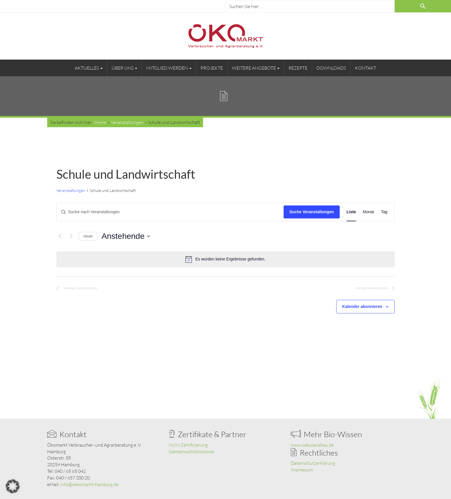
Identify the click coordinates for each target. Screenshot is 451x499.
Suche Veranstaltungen (311, 211)
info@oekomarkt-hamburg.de (89, 484)
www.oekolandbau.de (312, 445)
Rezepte (297, 68)
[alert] (225, 259)
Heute (88, 236)
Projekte (211, 68)
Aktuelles (89, 68)
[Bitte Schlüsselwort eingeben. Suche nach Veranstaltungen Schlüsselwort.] (170, 212)
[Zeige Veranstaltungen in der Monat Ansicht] (368, 212)
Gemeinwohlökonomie (191, 451)
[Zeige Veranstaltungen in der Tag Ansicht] (384, 212)
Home (100, 122)
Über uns (124, 68)
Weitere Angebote (256, 68)
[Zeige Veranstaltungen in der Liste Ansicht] (351, 212)
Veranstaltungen (70, 190)
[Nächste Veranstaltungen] (71, 236)
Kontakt (365, 68)
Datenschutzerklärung (313, 463)
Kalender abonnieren (362, 306)
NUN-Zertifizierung (188, 445)
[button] (12, 486)
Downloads (331, 68)
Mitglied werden (169, 68)
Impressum (302, 470)
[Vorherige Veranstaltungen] (59, 236)
